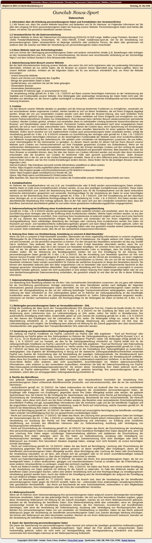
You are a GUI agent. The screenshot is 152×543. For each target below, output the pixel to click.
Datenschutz (93, 2)
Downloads (116, 2)
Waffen (105, 2)
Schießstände (56, 2)
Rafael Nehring (128, 540)
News (45, 2)
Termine (69, 2)
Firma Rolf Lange (75, 540)
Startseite (36, 2)
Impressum (80, 2)
